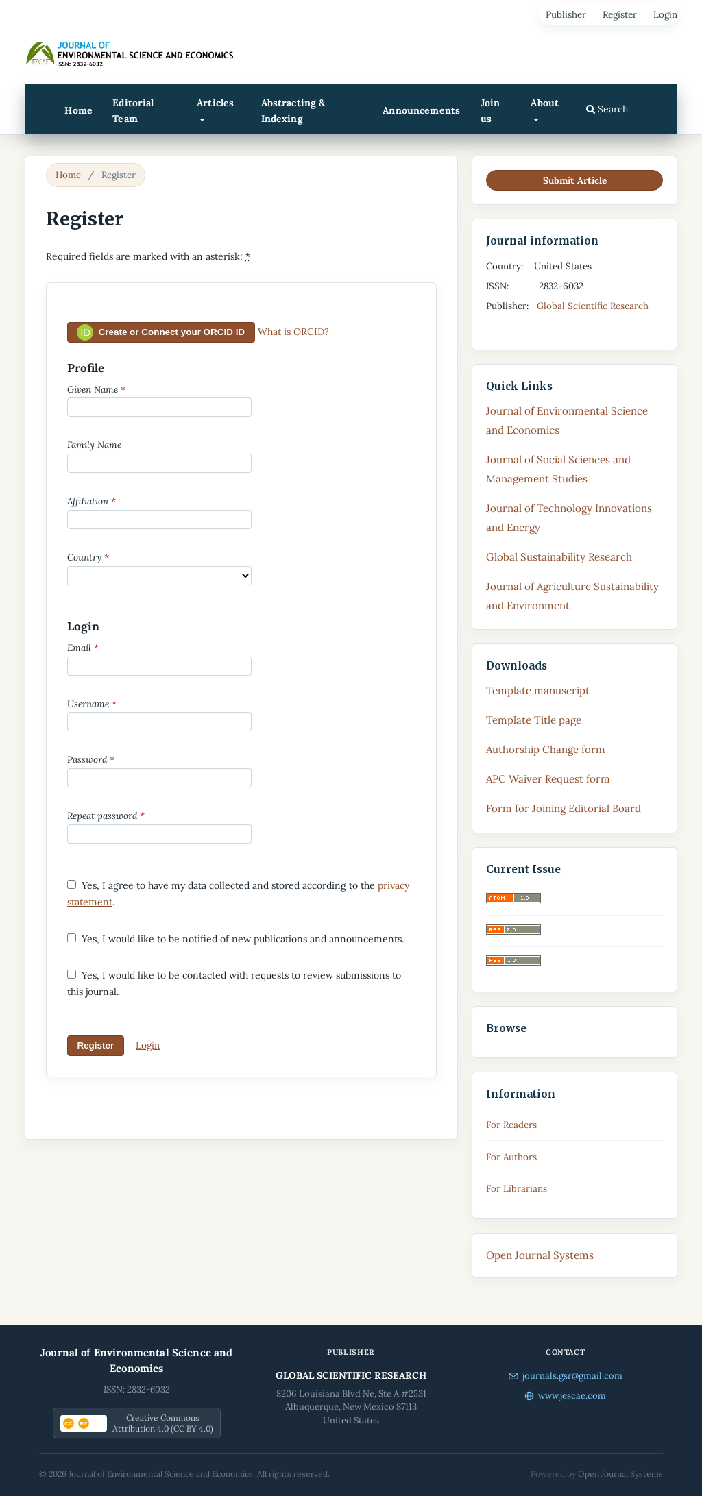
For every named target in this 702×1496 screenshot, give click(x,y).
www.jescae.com (565, 1395)
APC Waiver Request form (548, 778)
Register (620, 14)
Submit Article (575, 180)
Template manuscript (538, 690)
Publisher (566, 14)
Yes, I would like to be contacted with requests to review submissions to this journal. (234, 983)
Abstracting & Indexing (293, 111)
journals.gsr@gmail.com (565, 1376)
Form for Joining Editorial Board (563, 808)
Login (665, 14)
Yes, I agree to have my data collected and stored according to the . (238, 893)
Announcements (421, 110)
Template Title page (533, 719)
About (545, 103)
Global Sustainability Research (559, 556)
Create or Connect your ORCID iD (161, 332)
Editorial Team (133, 111)
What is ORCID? (293, 332)
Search (607, 109)
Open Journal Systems (540, 1255)
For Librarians (516, 1188)
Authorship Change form (545, 749)
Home (78, 110)
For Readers (511, 1124)
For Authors (511, 1157)
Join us (490, 111)
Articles (215, 103)
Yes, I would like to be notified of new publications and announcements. (235, 939)
